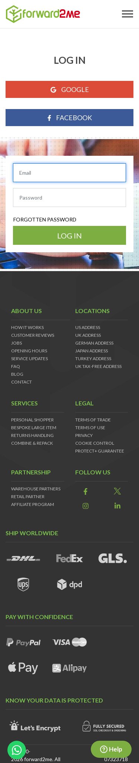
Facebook (69, 118)
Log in (69, 235)
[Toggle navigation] (127, 14)
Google (69, 89)
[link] (85, 491)
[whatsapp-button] (16, 750)
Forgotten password (44, 219)
